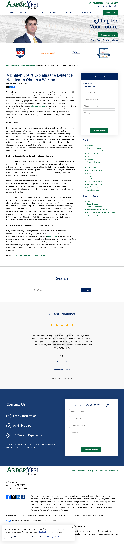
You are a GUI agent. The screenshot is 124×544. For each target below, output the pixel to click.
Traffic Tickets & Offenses (98, 209)
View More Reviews (62, 369)
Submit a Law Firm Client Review (62, 378)
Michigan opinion (38, 106)
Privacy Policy (93, 471)
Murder (90, 176)
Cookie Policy (36, 520)
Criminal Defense (22, 255)
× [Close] (72, 527)
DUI (88, 201)
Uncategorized (93, 190)
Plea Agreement (93, 179)
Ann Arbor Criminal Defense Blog (23, 65)
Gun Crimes (92, 167)
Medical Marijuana (94, 170)
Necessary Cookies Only (33, 537)
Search (62, 278)
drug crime (52, 236)
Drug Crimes (39, 255)
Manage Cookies (51, 520)
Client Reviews (70, 12)
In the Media (86, 12)
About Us (23, 12)
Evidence (90, 159)
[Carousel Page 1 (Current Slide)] (57, 361)
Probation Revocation (96, 181)
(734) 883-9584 (107, 6)
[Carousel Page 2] (62, 361)
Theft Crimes (92, 187)
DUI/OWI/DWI (92, 153)
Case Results (54, 12)
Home (11, 12)
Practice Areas (38, 12)
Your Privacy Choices (17, 520)
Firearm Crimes (93, 162)
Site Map (103, 471)
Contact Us (110, 12)
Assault (90, 145)
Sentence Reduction (95, 184)
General (90, 165)
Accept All (11, 537)
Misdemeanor (92, 173)
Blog (98, 12)
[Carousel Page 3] (66, 361)
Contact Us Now (107, 35)
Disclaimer (81, 471)
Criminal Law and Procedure (98, 151)
